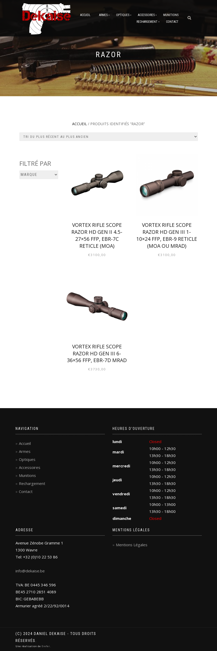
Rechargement (147, 22)
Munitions (170, 15)
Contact (172, 22)
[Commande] (108, 136)
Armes (103, 15)
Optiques (122, 15)
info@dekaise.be (30, 570)
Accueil (85, 15)
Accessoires (146, 15)
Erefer (46, 646)
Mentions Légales (131, 544)
